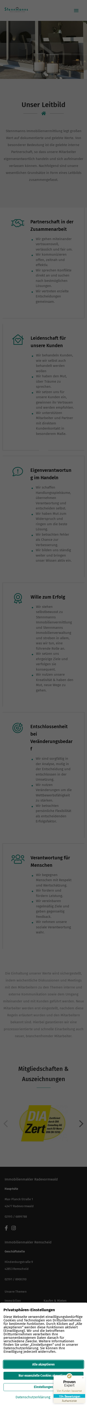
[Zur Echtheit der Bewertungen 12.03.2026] (69, 1400)
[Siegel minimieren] (83, 1378)
